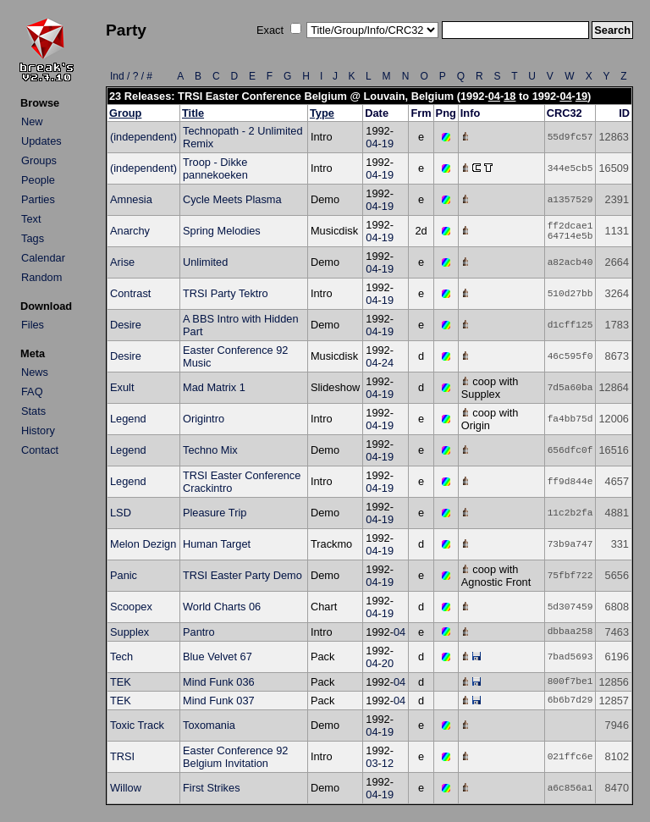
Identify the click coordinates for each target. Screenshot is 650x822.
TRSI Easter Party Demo (242, 575)
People (38, 180)
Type (322, 113)
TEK (120, 682)
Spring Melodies (222, 230)
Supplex (129, 632)
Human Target (217, 544)
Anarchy (130, 230)
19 (581, 96)
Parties (38, 199)
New (32, 121)
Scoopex (131, 606)
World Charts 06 (222, 606)
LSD (120, 512)
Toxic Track (137, 725)
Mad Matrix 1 (214, 387)
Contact (39, 450)
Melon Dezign (143, 544)
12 (388, 763)
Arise (122, 262)
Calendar (43, 257)
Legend (128, 418)
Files (32, 324)
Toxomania (209, 725)
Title (193, 113)
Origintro (203, 418)
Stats (33, 411)
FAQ (32, 391)
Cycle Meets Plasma (232, 199)
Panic (123, 575)
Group (125, 113)
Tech (121, 656)
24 (388, 362)
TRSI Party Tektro (225, 293)
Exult (122, 387)
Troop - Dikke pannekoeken (215, 168)
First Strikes (211, 787)
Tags (32, 238)
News (34, 372)
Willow (125, 787)
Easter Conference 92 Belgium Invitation (236, 757)
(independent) (143, 136)
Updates (41, 141)
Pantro (199, 632)
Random (41, 277)
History (38, 430)
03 (371, 763)
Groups (39, 160)
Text (31, 218)
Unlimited (205, 262)
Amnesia (131, 199)
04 (494, 96)
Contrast (130, 293)
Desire (125, 324)
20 (388, 663)
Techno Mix (210, 450)
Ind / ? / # (131, 76)
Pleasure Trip (214, 512)
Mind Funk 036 (219, 682)
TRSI (122, 756)
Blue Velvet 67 (217, 656)
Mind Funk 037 (219, 700)
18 (509, 96)
